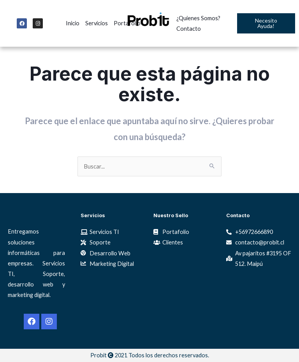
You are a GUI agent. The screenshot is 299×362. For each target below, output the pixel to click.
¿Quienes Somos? (198, 18)
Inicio (72, 23)
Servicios (96, 23)
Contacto (188, 28)
